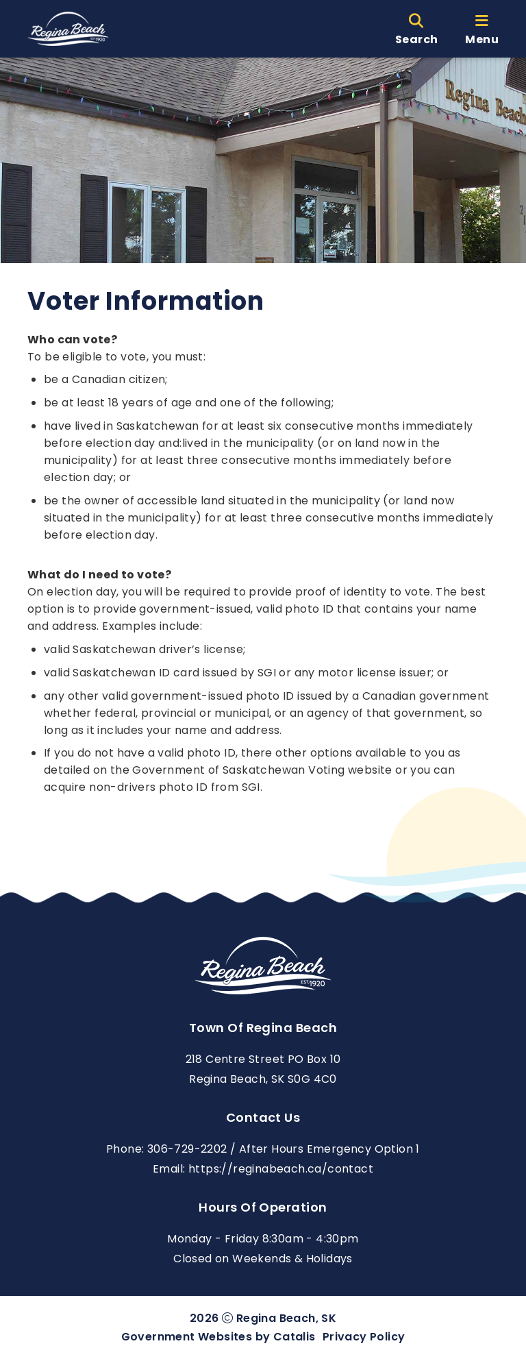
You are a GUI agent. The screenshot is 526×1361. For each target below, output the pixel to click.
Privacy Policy (364, 1337)
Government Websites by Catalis (218, 1337)
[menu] (482, 28)
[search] (416, 28)
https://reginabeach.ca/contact (280, 1169)
